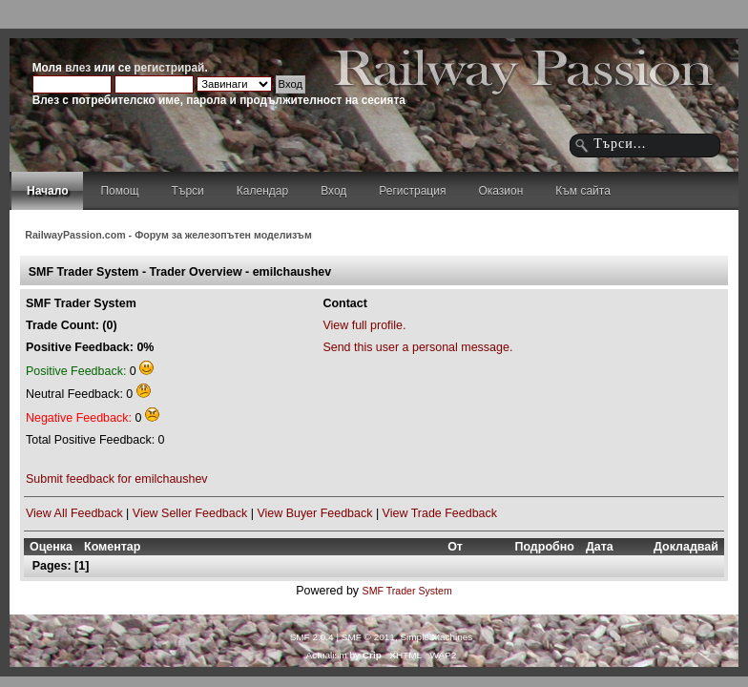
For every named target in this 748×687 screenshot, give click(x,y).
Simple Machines (436, 637)
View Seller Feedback (190, 513)
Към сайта (583, 191)
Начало (47, 191)
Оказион (500, 191)
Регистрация (412, 191)
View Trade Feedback (440, 513)
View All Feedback (74, 513)
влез (78, 67)
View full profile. (363, 325)
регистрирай (169, 67)
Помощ (119, 191)
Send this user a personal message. (417, 347)
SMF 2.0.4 (312, 637)
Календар (262, 191)
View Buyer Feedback (314, 513)
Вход (333, 191)
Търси (188, 191)
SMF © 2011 (368, 637)
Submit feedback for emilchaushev (117, 479)
